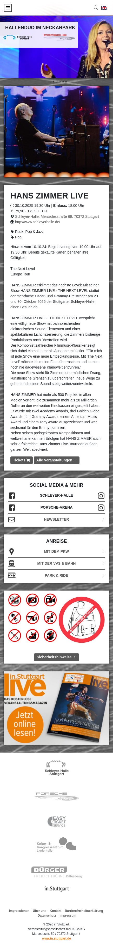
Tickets (21, 460)
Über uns (39, 911)
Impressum (68, 915)
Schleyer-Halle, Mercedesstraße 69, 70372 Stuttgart (57, 216)
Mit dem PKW (56, 551)
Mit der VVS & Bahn (56, 563)
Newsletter (56, 519)
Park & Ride (56, 575)
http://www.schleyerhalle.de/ (37, 222)
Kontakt (55, 911)
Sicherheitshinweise (56, 657)
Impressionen (19, 911)
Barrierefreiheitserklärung (84, 911)
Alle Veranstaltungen (56, 460)
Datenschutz (47, 915)
